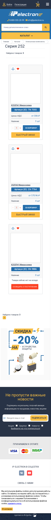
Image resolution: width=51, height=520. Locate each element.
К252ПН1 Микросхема (21, 265)
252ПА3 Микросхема (20, 185)
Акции (11, 425)
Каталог (25, 35)
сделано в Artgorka (22, 515)
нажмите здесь (14, 503)
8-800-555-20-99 (15, 20)
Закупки (23, 425)
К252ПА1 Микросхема (21, 105)
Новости (36, 425)
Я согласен (7, 509)
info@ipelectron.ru (35, 20)
